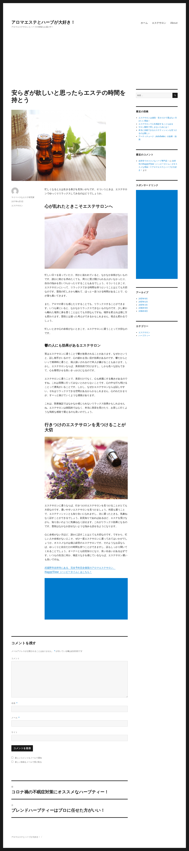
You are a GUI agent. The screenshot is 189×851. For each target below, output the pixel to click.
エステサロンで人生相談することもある (156, 124)
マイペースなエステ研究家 (22, 197)
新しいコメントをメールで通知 (28, 758)
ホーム (144, 22)
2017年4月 (143, 302)
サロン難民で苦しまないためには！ (154, 127)
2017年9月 (143, 298)
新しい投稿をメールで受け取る (28, 762)
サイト (14, 732)
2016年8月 (143, 311)
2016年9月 (143, 308)
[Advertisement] (94, 67)
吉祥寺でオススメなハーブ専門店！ (154, 161)
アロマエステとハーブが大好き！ (43, 22)
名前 (14, 703)
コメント (15, 658)
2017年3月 (143, 305)
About (174, 22)
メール (15, 717)
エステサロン (159, 22)
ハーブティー (144, 335)
